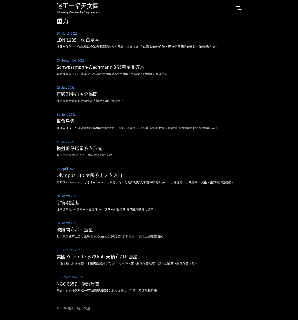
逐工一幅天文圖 (77, 6)
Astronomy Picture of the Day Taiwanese (78, 12)
